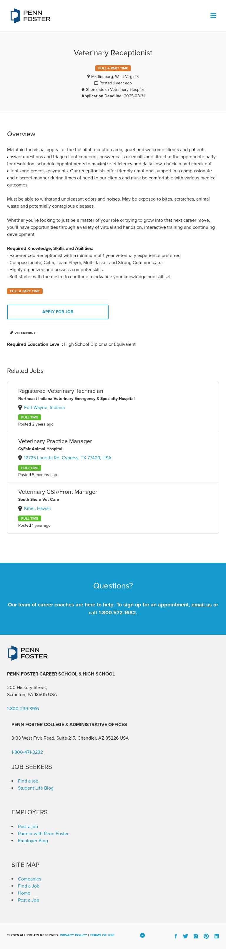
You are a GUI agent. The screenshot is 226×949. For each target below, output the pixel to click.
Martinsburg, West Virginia (115, 76)
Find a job (28, 781)
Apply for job (57, 311)
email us (202, 604)
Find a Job (28, 886)
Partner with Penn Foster (43, 834)
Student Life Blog (36, 788)
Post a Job (28, 900)
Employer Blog (33, 841)
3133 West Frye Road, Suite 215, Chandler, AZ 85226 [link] (65, 738)
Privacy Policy (73, 935)
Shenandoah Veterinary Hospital (115, 89)
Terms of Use (102, 935)
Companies (29, 879)
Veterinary (25, 333)
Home (24, 893)
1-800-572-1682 (117, 612)
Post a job (28, 827)
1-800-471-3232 (27, 752)
